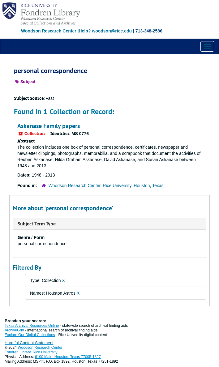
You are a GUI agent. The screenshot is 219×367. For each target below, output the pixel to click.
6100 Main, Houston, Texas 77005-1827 (68, 357)
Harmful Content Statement (29, 342)
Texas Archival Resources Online (32, 325)
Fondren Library (18, 352)
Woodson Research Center (48, 30)
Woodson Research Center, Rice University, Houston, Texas (106, 185)
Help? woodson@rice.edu (105, 30)
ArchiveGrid (14, 330)
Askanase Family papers (48, 126)
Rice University (45, 352)
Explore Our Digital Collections (30, 335)
